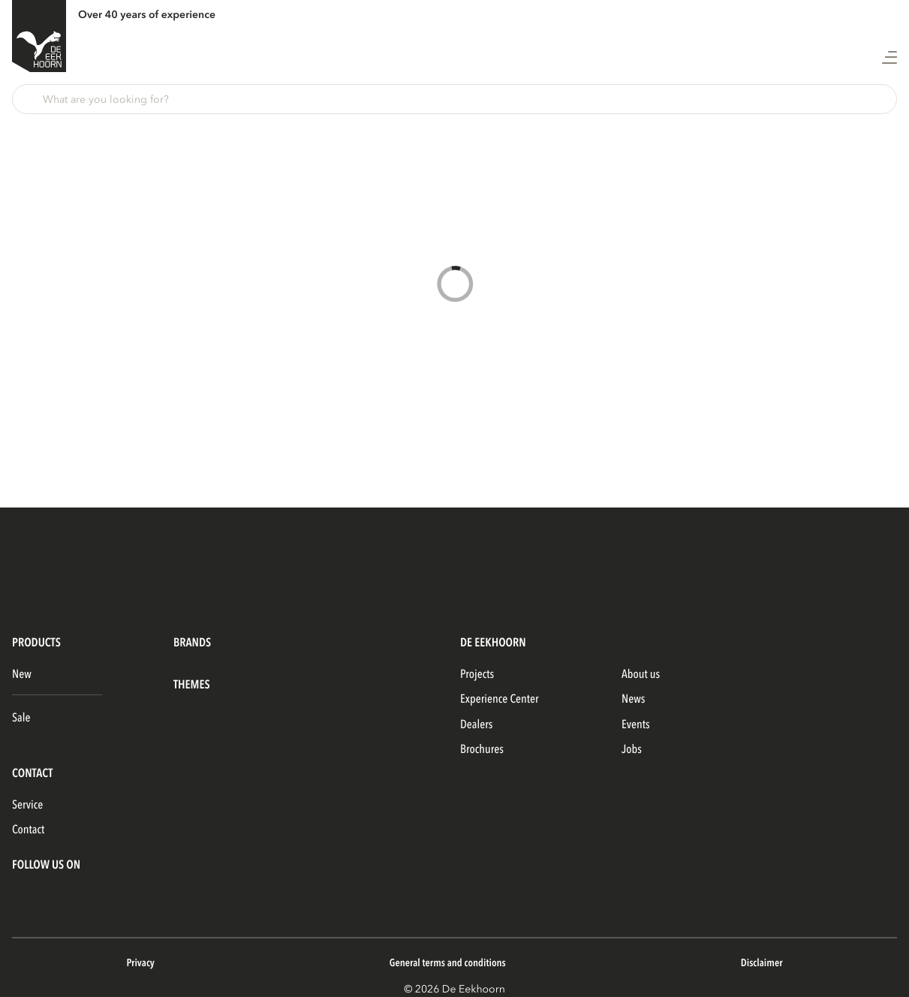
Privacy (140, 963)
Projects (477, 674)
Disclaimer (762, 963)
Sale (21, 717)
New (22, 674)
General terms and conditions (448, 963)
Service (27, 805)
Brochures (482, 749)
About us (641, 674)
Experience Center (499, 699)
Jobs (632, 749)
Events (636, 724)
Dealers (476, 724)
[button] (454, 99)
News (633, 699)
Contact (28, 829)
